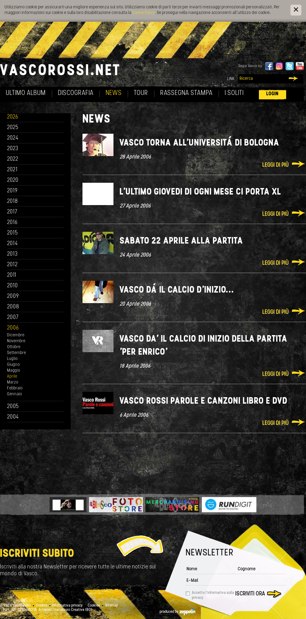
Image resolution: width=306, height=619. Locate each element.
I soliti (234, 93)
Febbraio (15, 388)
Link (231, 79)
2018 (12, 201)
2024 (13, 138)
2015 (12, 233)
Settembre (16, 353)
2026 (12, 117)
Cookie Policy (143, 13)
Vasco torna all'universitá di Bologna (199, 143)
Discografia (76, 93)
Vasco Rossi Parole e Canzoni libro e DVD (203, 401)
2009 (13, 296)
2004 (13, 417)
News (114, 93)
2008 (13, 307)
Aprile (12, 376)
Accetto (213, 595)
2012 (12, 265)
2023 (12, 149)
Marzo (12, 382)
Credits (41, 606)
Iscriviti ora (250, 594)
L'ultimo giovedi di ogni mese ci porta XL (200, 192)
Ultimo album (26, 93)
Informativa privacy (67, 606)
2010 (12, 286)
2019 (12, 191)
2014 (12, 244)
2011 (11, 275)
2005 (13, 407)
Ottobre (13, 347)
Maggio (13, 370)
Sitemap (111, 606)
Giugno (13, 364)
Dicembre (15, 335)
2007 (13, 318)
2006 (13, 328)
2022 (13, 159)
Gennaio (14, 394)
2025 (13, 128)
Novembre (16, 341)
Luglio (12, 359)
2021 (12, 170)
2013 (12, 254)
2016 (12, 223)
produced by (177, 612)
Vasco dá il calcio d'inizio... (177, 290)
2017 (12, 212)
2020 (13, 180)
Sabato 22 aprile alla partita (181, 241)
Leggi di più (275, 165)
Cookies (94, 606)
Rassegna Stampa (186, 93)
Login (272, 93)
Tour (141, 93)
